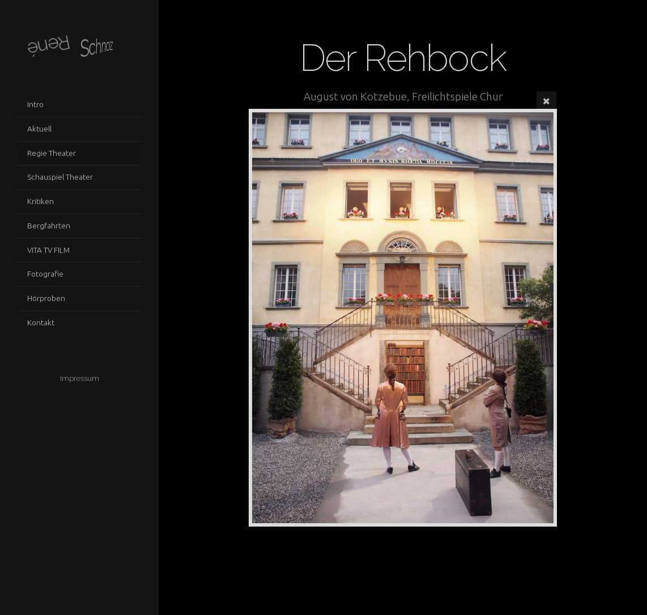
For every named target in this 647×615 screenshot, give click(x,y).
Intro (35, 104)
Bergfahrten (48, 225)
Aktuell (39, 128)
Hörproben (46, 298)
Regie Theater (51, 153)
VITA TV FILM (48, 250)
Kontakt (40, 322)
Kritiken (40, 201)
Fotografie (45, 273)
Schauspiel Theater (60, 176)
